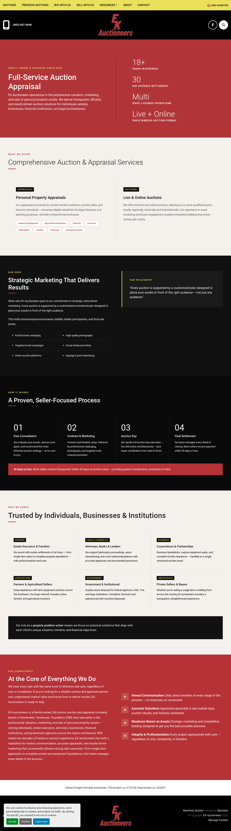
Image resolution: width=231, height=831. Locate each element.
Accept (12, 821)
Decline (25, 821)
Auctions (9, 5)
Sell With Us (85, 5)
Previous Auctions (35, 5)
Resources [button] (107, 5)
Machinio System (193, 810)
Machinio (222, 810)
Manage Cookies (218, 820)
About (127, 5)
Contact (144, 5)
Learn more (41, 821)
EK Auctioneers (212, 815)
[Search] (223, 25)
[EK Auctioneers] (115, 815)
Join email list (219, 5)
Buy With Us (62, 5)
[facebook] (212, 25)
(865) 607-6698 (22, 24)
